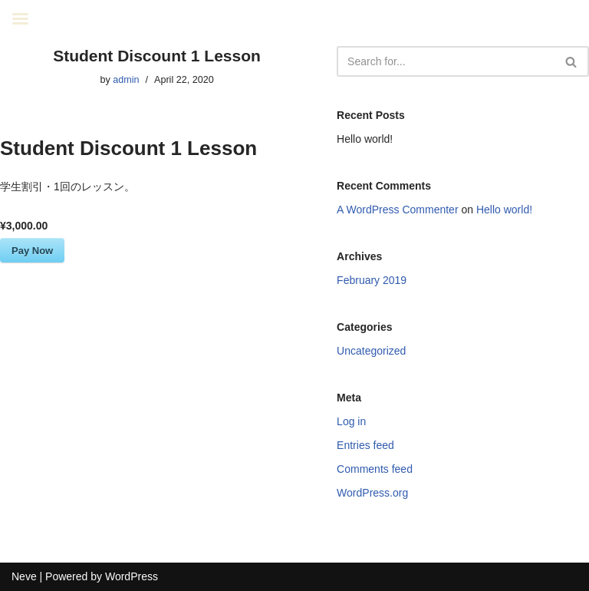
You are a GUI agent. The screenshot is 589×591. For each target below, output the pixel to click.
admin (126, 79)
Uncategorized (371, 351)
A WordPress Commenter (397, 209)
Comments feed (375, 469)
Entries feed (365, 445)
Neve (24, 576)
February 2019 (371, 280)
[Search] (445, 61)
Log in (351, 421)
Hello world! (365, 139)
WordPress (131, 576)
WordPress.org (372, 493)
